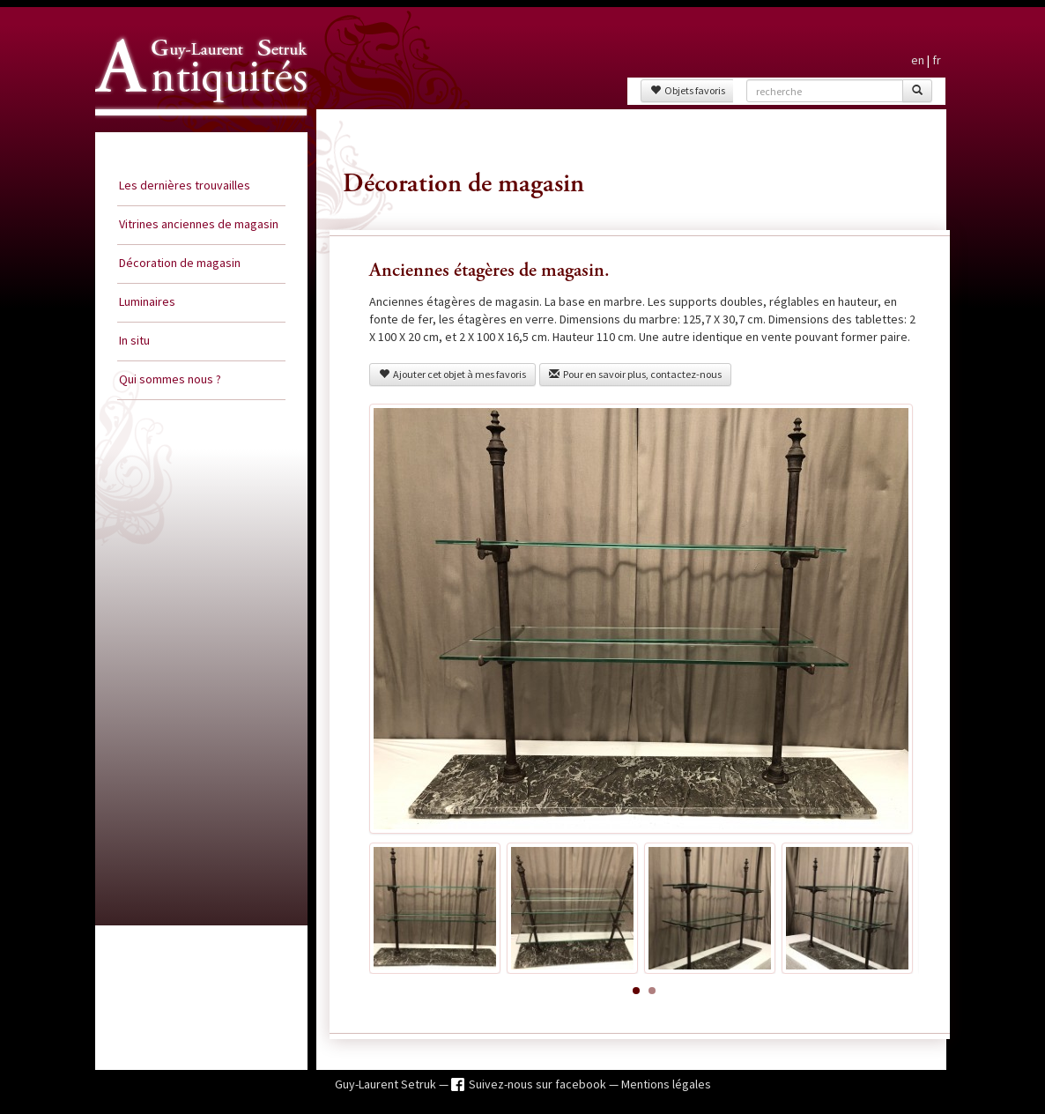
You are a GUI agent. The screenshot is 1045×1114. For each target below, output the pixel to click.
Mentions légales (666, 1084)
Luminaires (147, 301)
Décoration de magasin (180, 263)
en (917, 60)
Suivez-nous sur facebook (539, 1084)
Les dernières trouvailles (184, 185)
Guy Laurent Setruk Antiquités (194, 131)
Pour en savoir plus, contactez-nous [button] (635, 374)
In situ (134, 340)
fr (936, 60)
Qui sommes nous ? (170, 379)
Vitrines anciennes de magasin (198, 224)
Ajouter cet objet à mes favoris (452, 374)
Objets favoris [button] (687, 90)
